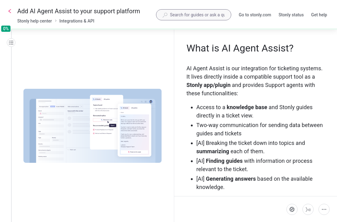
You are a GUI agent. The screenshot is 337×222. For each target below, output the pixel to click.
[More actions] (324, 209)
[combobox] (193, 15)
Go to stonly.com (255, 15)
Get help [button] (319, 14)
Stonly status (291, 15)
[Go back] (10, 11)
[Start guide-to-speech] (308, 209)
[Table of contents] (11, 42)
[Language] (292, 209)
